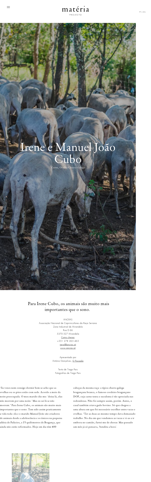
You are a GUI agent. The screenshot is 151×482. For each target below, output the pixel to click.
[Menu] (8, 7)
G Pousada (78, 361)
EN (144, 12)
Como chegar (68, 337)
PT (140, 12)
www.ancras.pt (68, 348)
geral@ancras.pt (68, 345)
